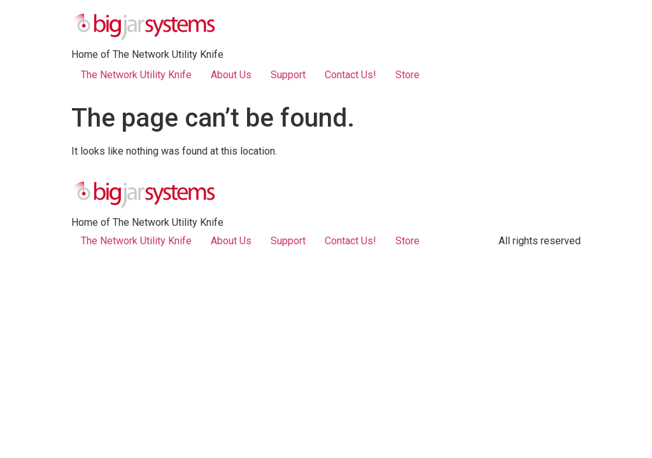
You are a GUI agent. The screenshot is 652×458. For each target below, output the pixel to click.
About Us (231, 75)
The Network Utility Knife (136, 75)
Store (407, 75)
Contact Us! (350, 75)
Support (288, 75)
